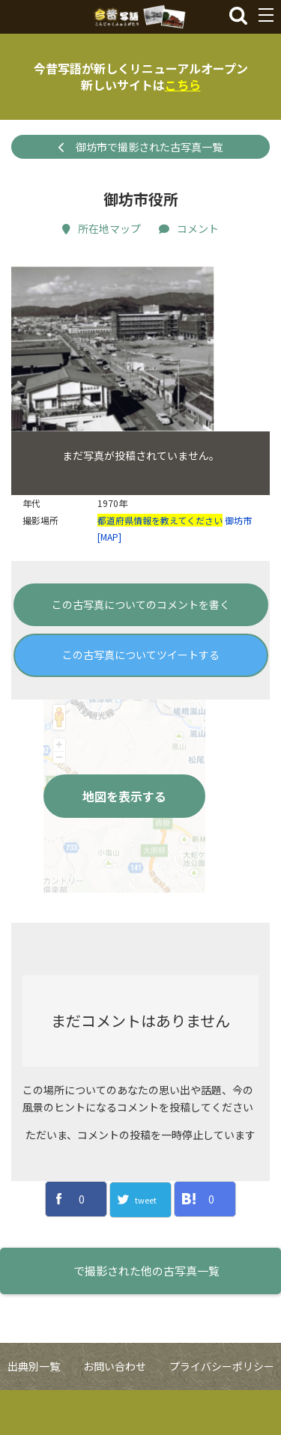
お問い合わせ (114, 1411)
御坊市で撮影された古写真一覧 (140, 146)
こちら (183, 85)
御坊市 (238, 565)
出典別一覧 (33, 1411)
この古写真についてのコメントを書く (141, 649)
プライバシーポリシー (221, 1411)
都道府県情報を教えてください (160, 565)
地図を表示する (124, 841)
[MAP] (109, 582)
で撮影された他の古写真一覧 (146, 1316)
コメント (189, 228)
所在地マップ (101, 228)
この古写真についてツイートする (141, 700)
